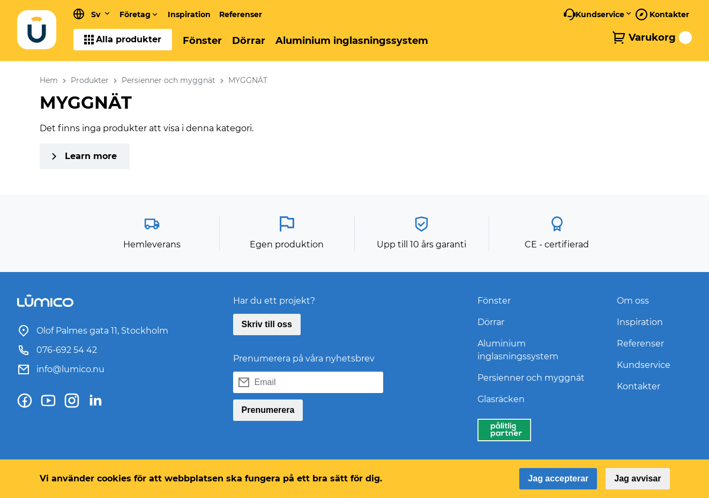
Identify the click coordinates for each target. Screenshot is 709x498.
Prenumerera (268, 409)
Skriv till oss (267, 324)
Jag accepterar (558, 478)
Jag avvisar (637, 478)
